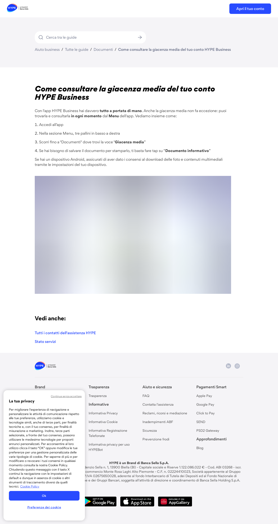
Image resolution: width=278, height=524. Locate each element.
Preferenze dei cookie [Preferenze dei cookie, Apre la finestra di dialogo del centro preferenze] (44, 507)
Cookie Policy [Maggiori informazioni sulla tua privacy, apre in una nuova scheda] (29, 486)
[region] (44, 455)
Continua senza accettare (66, 396)
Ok (44, 496)
